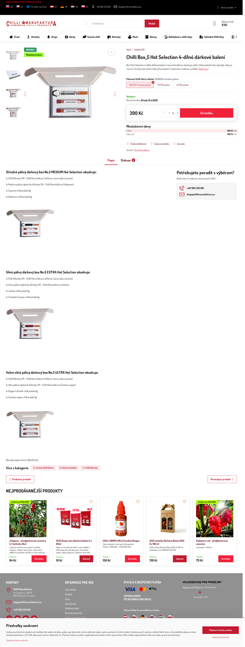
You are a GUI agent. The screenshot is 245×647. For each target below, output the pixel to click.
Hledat (151, 23)
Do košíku (206, 113)
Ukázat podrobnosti (220, 637)
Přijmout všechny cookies (220, 630)
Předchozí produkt (20, 479)
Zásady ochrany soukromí (17, 640)
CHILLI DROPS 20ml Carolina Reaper (121, 540)
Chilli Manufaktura (142, 150)
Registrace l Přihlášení (192, 587)
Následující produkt (222, 479)
